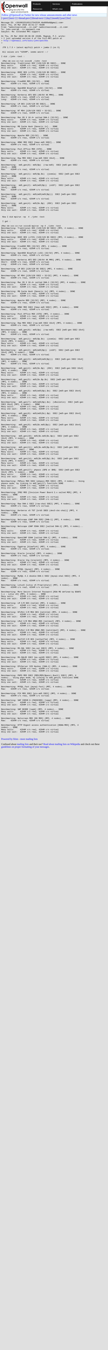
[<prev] (4, 18)
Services (56, 4)
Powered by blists (9, 881)
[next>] (12, 18)
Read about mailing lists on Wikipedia (61, 887)
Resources (37, 9)
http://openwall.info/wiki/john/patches (26, 44)
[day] (48, 18)
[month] (55, 18)
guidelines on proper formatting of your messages (25, 889)
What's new (57, 9)
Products (37, 4)
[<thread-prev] (24, 18)
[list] (68, 18)
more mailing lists (29, 881)
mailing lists (23, 887)
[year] (63, 18)
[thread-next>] (38, 18)
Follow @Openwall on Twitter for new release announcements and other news (39, 15)
